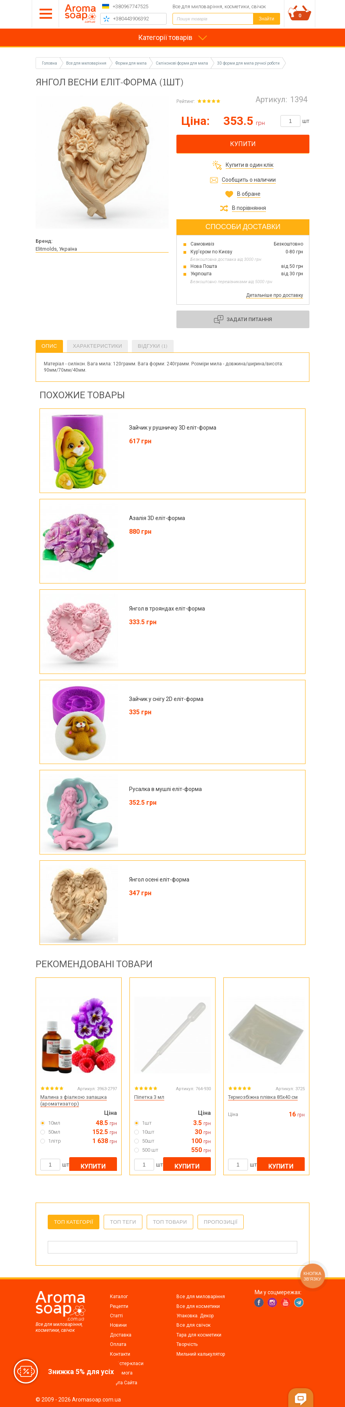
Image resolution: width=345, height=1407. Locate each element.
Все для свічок (193, 1325)
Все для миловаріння (200, 1296)
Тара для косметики (198, 1335)
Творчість (187, 1344)
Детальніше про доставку (274, 295)
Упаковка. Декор (195, 1315)
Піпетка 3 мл (149, 1097)
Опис (49, 346)
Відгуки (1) (152, 346)
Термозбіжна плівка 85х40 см (263, 1097)
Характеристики (97, 346)
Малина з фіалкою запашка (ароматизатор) (73, 1100)
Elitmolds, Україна (56, 249)
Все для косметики (198, 1306)
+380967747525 (130, 6)
